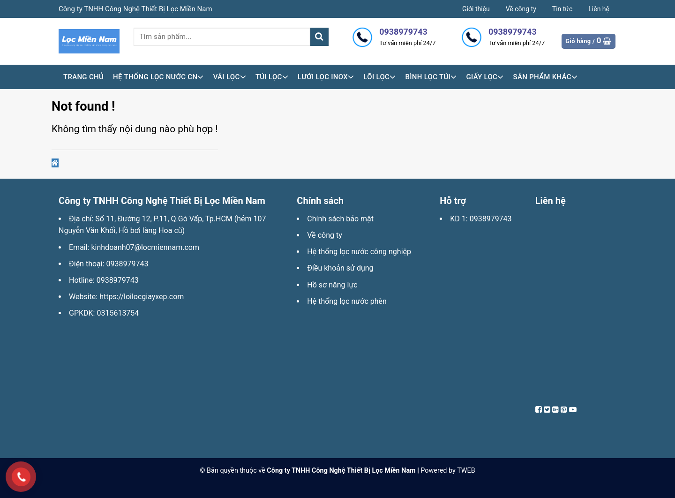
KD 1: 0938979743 (480, 218)
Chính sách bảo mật (340, 218)
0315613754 (118, 313)
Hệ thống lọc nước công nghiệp (359, 251)
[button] (55, 162)
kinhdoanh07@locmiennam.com (145, 247)
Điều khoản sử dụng (340, 268)
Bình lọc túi (431, 77)
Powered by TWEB (447, 471)
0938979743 (127, 263)
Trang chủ (83, 77)
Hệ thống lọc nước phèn (347, 301)
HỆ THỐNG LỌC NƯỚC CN (158, 77)
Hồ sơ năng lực (332, 284)
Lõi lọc (379, 77)
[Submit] (319, 37)
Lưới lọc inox (326, 77)
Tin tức (562, 9)
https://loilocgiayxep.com (141, 296)
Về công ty (521, 9)
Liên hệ (598, 9)
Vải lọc (229, 77)
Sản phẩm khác (545, 77)
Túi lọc (271, 77)
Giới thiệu (476, 9)
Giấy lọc (484, 77)
